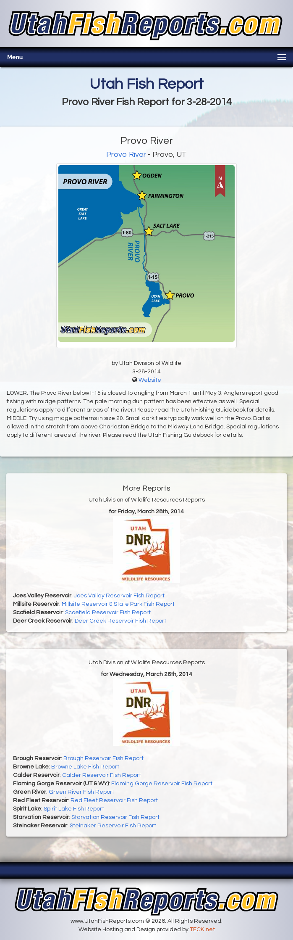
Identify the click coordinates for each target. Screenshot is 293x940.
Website (150, 380)
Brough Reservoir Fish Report (103, 758)
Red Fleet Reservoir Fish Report (114, 800)
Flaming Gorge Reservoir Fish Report (161, 784)
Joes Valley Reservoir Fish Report (119, 596)
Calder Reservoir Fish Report (101, 775)
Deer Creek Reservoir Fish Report (120, 621)
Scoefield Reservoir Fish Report (108, 612)
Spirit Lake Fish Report (74, 809)
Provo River (126, 154)
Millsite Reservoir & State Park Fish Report (118, 604)
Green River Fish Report (81, 792)
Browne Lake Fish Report (85, 767)
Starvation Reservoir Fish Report (115, 817)
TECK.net (202, 929)
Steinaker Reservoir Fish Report (113, 826)
